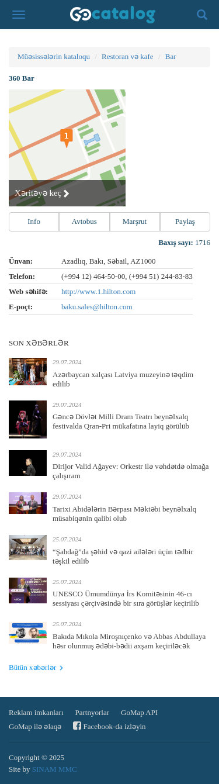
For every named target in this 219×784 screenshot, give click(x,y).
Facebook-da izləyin (109, 726)
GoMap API (139, 712)
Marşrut (135, 221)
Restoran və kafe (128, 56)
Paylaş (185, 221)
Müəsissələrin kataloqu (54, 56)
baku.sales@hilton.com (97, 306)
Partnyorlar (92, 712)
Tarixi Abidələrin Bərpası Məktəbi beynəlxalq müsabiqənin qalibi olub (124, 514)
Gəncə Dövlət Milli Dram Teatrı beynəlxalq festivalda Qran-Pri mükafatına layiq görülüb (121, 421)
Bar (170, 56)
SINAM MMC (54, 769)
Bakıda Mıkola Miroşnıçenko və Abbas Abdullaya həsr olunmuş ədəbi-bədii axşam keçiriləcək (129, 641)
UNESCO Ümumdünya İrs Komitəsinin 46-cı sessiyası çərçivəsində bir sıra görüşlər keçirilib (126, 598)
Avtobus (84, 221)
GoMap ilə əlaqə (35, 726)
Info (33, 221)
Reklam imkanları (36, 712)
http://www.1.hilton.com (98, 291)
